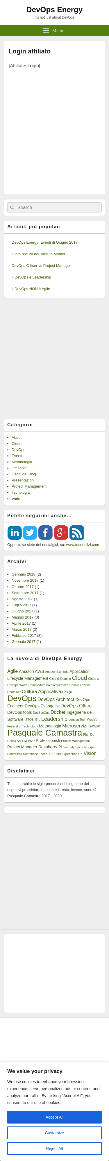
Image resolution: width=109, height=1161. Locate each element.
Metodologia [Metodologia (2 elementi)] (50, 726)
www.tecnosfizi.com (82, 544)
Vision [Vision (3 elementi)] (90, 753)
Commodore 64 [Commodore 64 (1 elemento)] (39, 685)
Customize (54, 1133)
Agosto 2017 (22, 599)
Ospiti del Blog (24, 474)
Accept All (54, 1117)
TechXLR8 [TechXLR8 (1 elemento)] (46, 754)
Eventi (17, 456)
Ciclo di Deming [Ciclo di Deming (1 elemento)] (60, 678)
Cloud (17, 443)
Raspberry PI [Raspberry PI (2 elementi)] (50, 747)
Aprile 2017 (21, 623)
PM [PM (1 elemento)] (24, 741)
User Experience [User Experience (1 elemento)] (65, 754)
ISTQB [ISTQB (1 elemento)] (29, 719)
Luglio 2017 (21, 605)
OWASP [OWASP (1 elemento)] (94, 726)
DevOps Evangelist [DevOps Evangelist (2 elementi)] (42, 706)
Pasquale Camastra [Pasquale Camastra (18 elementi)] (44, 732)
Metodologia (22, 462)
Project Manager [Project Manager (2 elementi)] (22, 747)
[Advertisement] (54, 130)
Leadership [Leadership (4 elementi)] (54, 719)
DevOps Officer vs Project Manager (41, 265)
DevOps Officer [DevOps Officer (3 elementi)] (76, 705)
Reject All (54, 1148)
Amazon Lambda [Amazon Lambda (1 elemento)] (57, 671)
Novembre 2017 (25, 580)
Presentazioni (23, 480)
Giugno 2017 (22, 611)
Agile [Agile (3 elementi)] (12, 671)
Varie (16, 499)
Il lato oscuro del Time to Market (38, 254)
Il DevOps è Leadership (31, 277)
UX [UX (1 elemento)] (80, 754)
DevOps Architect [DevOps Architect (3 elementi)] (55, 699)
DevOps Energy (54, 9)
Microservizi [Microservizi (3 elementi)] (74, 725)
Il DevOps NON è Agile (31, 289)
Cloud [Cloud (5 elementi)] (79, 678)
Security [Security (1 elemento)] (69, 747)
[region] (54, 1111)
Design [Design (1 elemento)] (67, 692)
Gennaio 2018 (23, 574)
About (17, 437)
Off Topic (19, 468)
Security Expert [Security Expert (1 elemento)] (86, 747)
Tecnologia (21, 492)
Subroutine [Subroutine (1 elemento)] (30, 754)
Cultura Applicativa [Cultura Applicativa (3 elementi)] (41, 691)
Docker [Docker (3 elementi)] (58, 712)
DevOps (18, 449)
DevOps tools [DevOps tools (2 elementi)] (19, 712)
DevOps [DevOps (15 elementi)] (21, 698)
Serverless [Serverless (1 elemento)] (14, 754)
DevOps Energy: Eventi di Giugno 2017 (45, 242)
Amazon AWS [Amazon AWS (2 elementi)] (31, 671)
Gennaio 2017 (23, 641)
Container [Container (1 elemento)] (14, 692)
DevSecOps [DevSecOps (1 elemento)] (41, 712)
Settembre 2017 (25, 593)
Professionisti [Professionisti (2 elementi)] (48, 740)
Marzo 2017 (22, 629)
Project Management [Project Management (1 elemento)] (75, 741)
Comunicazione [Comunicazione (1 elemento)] (80, 685)
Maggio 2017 (22, 617)
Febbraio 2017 (24, 635)
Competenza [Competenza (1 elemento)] (59, 685)
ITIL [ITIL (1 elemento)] (37, 719)
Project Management (29, 486)
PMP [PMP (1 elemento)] (31, 741)
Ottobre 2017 (23, 587)
